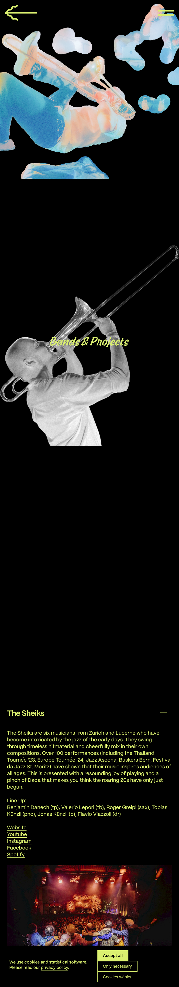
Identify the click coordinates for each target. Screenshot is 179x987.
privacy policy (54, 968)
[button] (89, 712)
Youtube (17, 834)
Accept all (113, 955)
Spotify (16, 855)
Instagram (19, 841)
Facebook (19, 848)
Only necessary (117, 966)
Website (17, 828)
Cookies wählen (118, 977)
